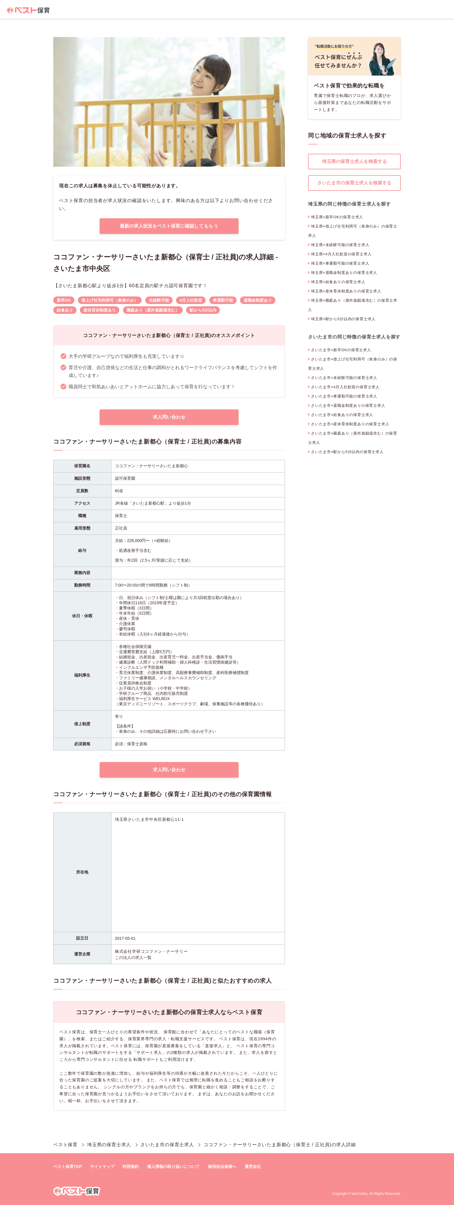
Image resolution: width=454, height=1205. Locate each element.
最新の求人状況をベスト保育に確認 (169, 226)
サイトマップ (102, 1166)
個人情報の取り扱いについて (173, 1166)
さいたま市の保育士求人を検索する (354, 182)
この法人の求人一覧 (133, 957)
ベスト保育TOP (67, 1166)
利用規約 (130, 1166)
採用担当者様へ (222, 1166)
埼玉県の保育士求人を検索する (354, 161)
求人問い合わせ (169, 417)
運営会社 (253, 1166)
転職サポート (146, 1059)
